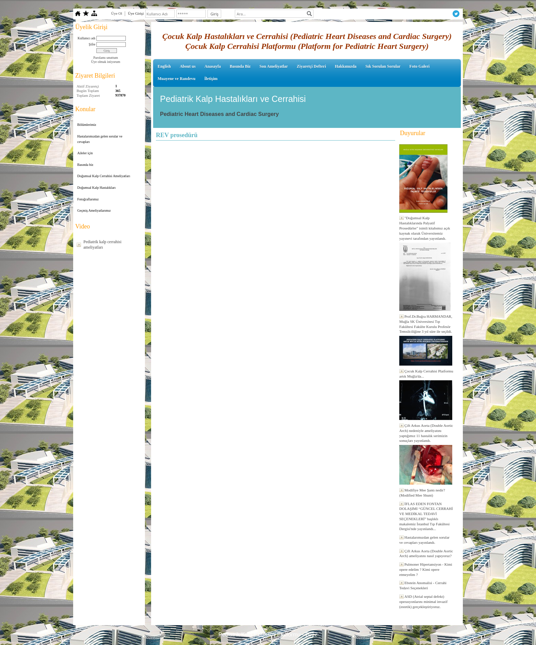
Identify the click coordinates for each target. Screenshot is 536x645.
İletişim (211, 78)
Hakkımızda (346, 66)
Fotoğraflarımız (88, 199)
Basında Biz (240, 66)
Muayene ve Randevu (177, 78)
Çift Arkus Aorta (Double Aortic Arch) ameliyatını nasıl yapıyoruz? (426, 553)
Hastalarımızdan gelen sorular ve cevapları (99, 139)
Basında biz (85, 165)
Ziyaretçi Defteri (311, 66)
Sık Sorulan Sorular (383, 66)
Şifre (92, 44)
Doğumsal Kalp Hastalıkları (96, 187)
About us (188, 66)
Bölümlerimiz (86, 125)
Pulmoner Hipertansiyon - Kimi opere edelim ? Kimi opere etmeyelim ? (425, 569)
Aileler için (85, 153)
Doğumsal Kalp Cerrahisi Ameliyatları (103, 176)
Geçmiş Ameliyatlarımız (94, 210)
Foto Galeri (420, 66)
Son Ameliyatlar (273, 66)
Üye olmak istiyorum (105, 62)
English (164, 66)
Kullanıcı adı (86, 38)
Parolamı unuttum (105, 58)
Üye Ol (116, 13)
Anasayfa (212, 66)
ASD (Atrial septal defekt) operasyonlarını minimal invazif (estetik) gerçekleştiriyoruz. (423, 601)
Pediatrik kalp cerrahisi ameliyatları (102, 244)
